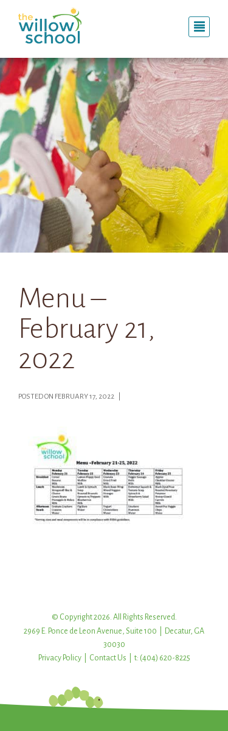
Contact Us (107, 658)
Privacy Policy (59, 658)
